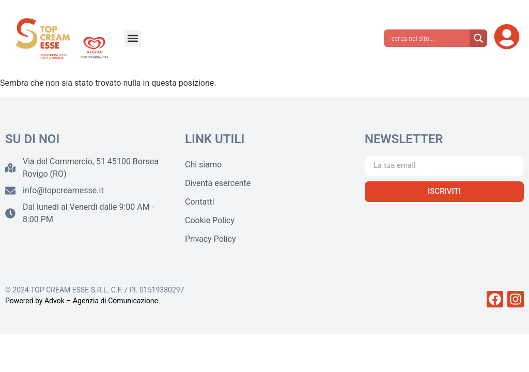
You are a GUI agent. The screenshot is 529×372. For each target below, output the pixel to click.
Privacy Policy (210, 239)
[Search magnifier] (478, 38)
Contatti (199, 202)
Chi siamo (203, 164)
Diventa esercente (218, 183)
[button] (132, 38)
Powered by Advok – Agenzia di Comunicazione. (82, 301)
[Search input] (429, 38)
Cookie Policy (210, 220)
